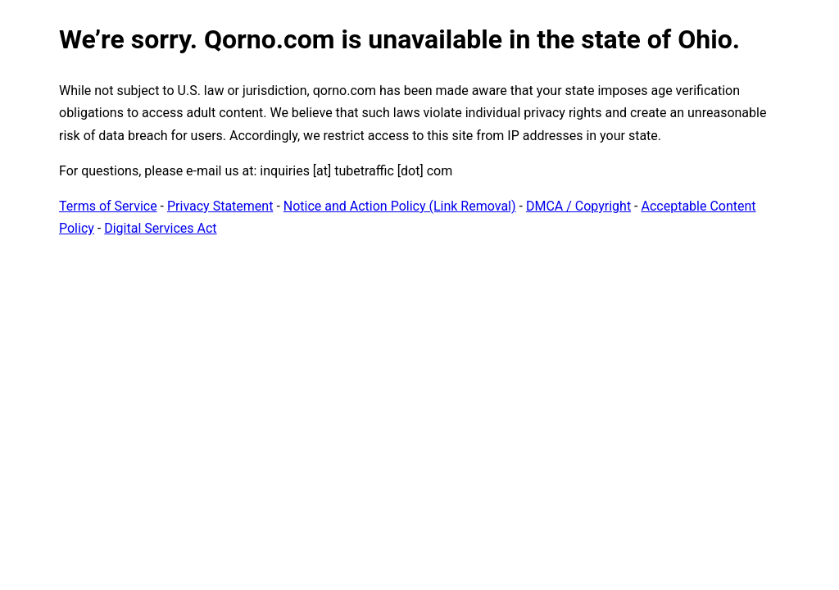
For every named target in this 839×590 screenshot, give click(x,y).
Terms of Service (108, 206)
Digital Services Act (160, 228)
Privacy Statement (220, 206)
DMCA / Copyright (578, 206)
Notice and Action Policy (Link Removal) (399, 206)
